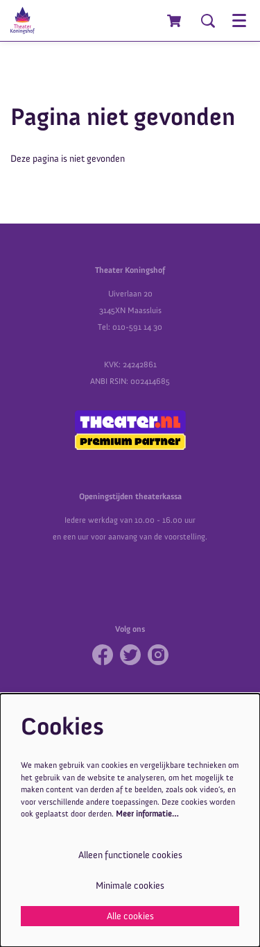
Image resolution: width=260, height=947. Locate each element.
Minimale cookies (130, 885)
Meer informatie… (147, 814)
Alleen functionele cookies (130, 855)
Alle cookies (130, 916)
